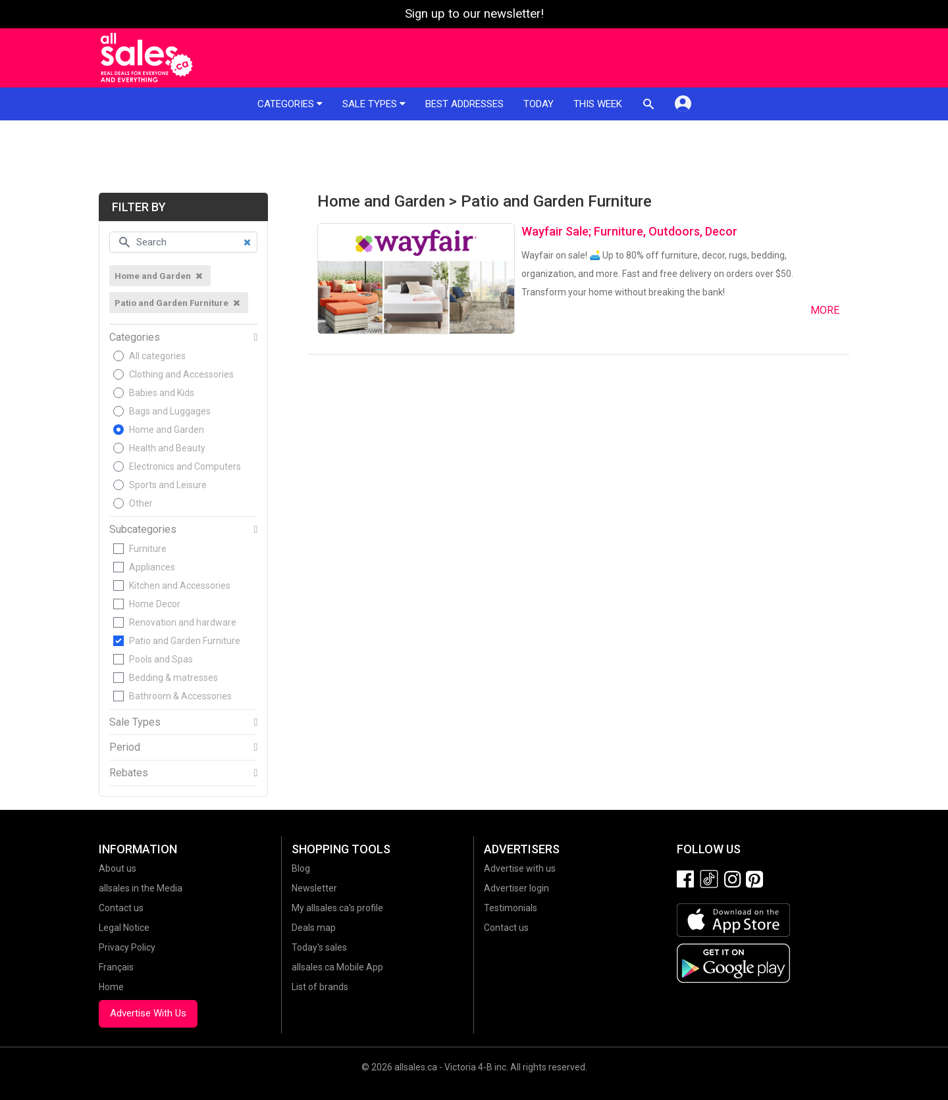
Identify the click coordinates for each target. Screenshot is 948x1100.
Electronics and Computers (185, 466)
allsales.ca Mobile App (337, 967)
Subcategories (142, 530)
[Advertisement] (474, 156)
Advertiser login (516, 888)
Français (116, 967)
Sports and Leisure (168, 485)
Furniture (148, 548)
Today (538, 104)
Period (124, 747)
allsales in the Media (140, 888)
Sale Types (135, 722)
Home (111, 987)
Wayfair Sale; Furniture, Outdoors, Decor (629, 231)
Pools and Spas (161, 659)
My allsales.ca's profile (337, 908)
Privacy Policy (127, 947)
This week (597, 104)
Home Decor (154, 604)
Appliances (152, 567)
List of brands (320, 987)
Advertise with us (520, 868)
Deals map (314, 927)
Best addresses (464, 104)
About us (117, 868)
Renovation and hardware (182, 622)
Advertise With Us (148, 1013)
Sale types (374, 104)
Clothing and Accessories (181, 374)
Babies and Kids (161, 393)
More (824, 310)
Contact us (121, 908)
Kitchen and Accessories (179, 585)
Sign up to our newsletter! (474, 14)
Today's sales (319, 947)
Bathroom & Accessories (180, 696)
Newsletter (314, 888)
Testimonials (510, 908)
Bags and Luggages (170, 411)
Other (141, 503)
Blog (301, 868)
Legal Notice (124, 927)
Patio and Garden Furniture (184, 641)
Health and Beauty (167, 448)
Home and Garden (166, 429)
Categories (290, 104)
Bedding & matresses (173, 677)
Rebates (128, 773)
